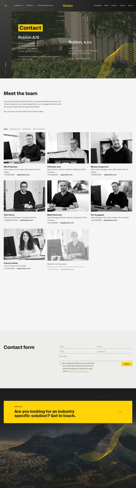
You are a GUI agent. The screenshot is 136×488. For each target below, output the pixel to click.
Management (27, 129)
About (106, 5)
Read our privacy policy (78, 371)
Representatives (15, 129)
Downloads (98, 5)
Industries (18, 5)
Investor (114, 5)
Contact (122, 5)
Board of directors (39, 129)
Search (130, 5)
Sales (6, 129)
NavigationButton (6, 6)
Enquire (127, 364)
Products (29, 5)
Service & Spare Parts (45, 5)
